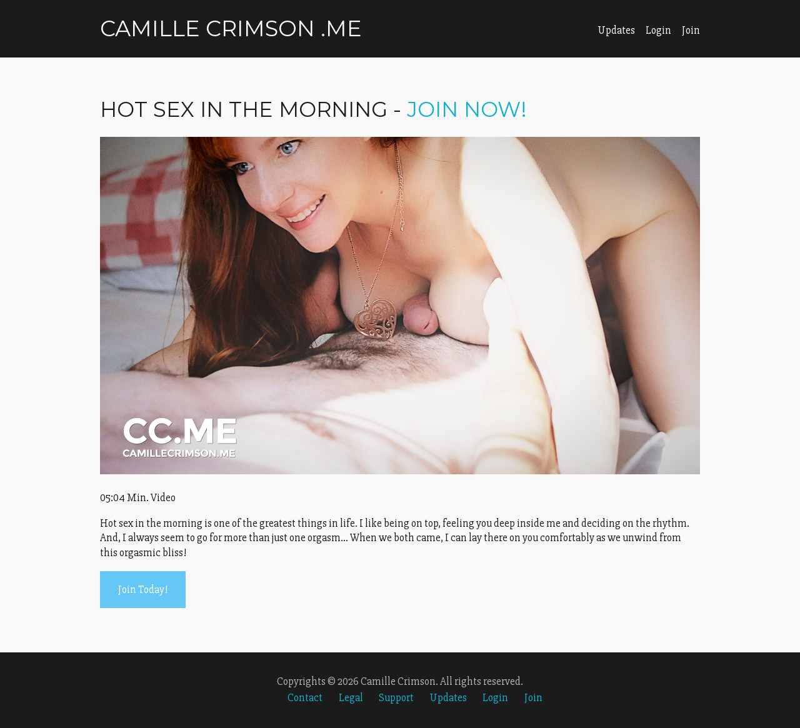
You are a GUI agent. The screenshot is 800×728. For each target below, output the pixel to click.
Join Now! (467, 109)
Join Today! (143, 589)
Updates (616, 30)
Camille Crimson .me (231, 28)
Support (396, 697)
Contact (305, 697)
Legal (351, 697)
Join (691, 30)
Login (658, 30)
